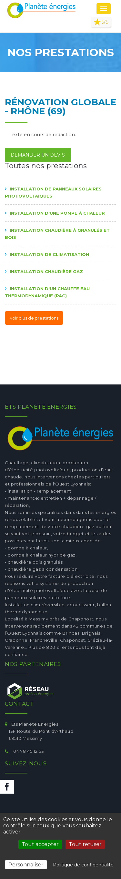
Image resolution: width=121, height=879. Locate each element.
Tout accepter (40, 844)
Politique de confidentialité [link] (83, 865)
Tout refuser (85, 844)
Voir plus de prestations (34, 318)
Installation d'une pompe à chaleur (57, 213)
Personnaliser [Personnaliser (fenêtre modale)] (26, 865)
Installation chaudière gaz (46, 271)
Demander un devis (38, 155)
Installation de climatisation (49, 254)
